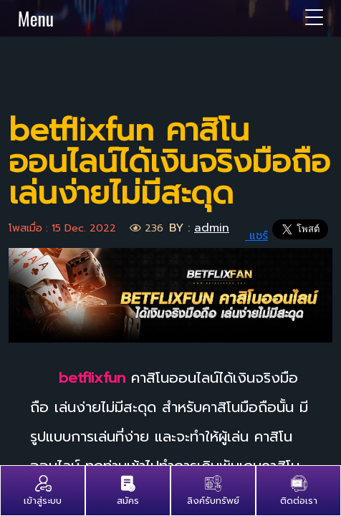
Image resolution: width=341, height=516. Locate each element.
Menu (170, 18)
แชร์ (251, 235)
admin (211, 227)
